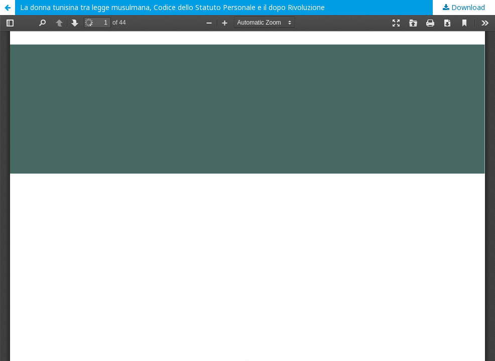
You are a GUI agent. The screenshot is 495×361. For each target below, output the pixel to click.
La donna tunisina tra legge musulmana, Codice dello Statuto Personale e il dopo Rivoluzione (172, 7)
